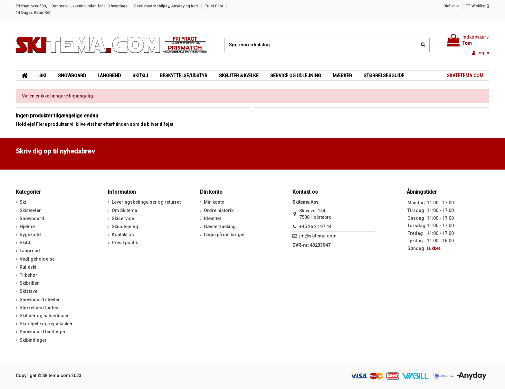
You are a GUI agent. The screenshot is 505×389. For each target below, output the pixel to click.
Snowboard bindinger (43, 331)
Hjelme (27, 226)
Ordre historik (218, 210)
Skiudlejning (125, 226)
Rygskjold (30, 234)
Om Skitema (124, 210)
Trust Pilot (214, 6)
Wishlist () (477, 6)
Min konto (214, 202)
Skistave (28, 291)
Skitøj (26, 242)
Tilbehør (28, 275)
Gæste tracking (220, 226)
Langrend (30, 250)
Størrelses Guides (39, 307)
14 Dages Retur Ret (33, 12)
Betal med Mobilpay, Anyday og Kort (166, 6)
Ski (23, 202)
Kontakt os (123, 234)
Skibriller (29, 283)
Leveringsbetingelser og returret (146, 202)
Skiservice (123, 218)
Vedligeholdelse (37, 259)
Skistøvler (30, 210)
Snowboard (32, 218)
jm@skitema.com (318, 235)
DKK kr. (451, 6)
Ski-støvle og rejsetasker (46, 323)
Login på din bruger (224, 234)
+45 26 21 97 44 (315, 226)
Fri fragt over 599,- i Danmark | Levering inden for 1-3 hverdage (72, 6)
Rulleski (28, 267)
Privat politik (125, 242)
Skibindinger (33, 340)
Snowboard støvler (40, 299)
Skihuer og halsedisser (44, 315)
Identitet (212, 218)
